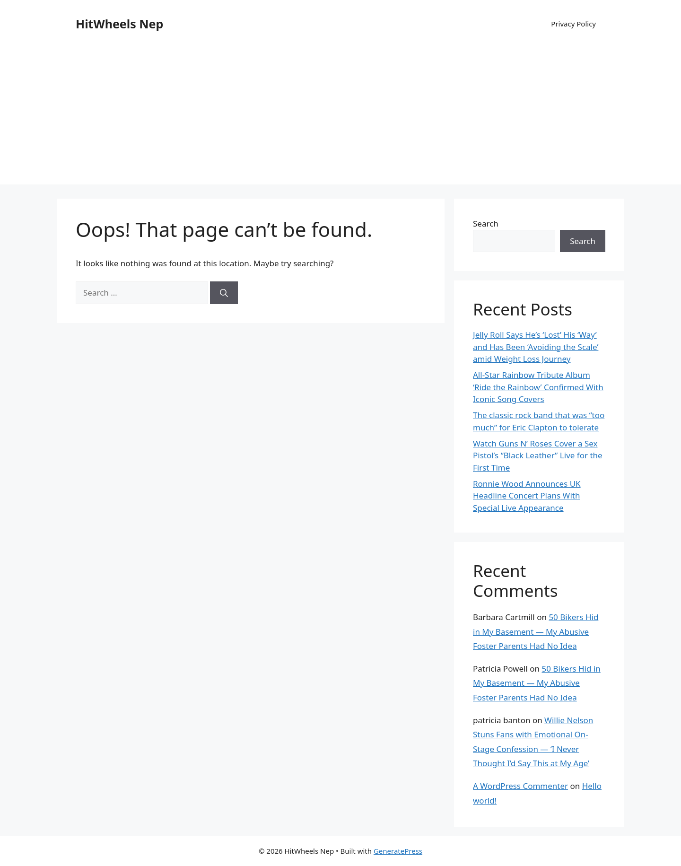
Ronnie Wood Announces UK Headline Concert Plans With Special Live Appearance (527, 495)
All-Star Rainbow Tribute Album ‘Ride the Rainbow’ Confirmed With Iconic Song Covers (538, 386)
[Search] (224, 292)
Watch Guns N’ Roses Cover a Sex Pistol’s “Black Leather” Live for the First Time (537, 455)
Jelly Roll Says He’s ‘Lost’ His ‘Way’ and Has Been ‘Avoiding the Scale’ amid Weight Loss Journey (535, 346)
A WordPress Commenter (520, 785)
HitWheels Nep (119, 24)
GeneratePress (398, 851)
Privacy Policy (573, 23)
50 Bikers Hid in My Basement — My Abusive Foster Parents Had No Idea (535, 631)
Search (485, 223)
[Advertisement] (340, 118)
